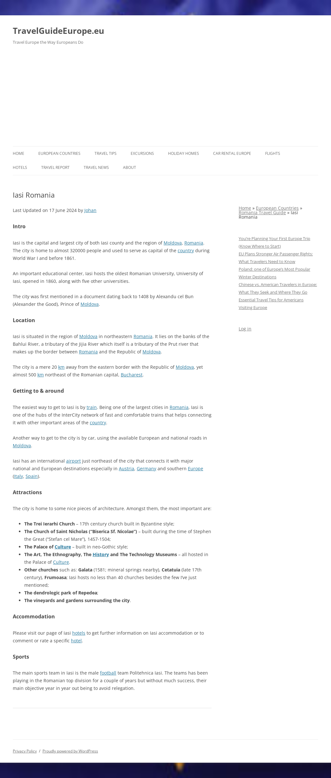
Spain (32, 476)
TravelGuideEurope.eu (58, 30)
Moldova (173, 243)
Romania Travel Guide (262, 212)
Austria (126, 468)
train (92, 407)
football (108, 673)
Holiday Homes (183, 153)
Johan (90, 210)
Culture (63, 547)
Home (18, 153)
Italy (18, 476)
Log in (245, 329)
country (186, 250)
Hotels (20, 167)
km (61, 367)
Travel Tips (106, 153)
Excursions (142, 153)
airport (73, 461)
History (101, 554)
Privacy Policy (25, 751)
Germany (146, 468)
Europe (195, 468)
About (129, 167)
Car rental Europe (232, 153)
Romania (193, 243)
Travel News (96, 167)
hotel (76, 641)
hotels (78, 633)
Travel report (55, 167)
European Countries (59, 153)
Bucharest (131, 375)
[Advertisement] (165, 98)
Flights (272, 153)
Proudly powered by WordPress (70, 751)
